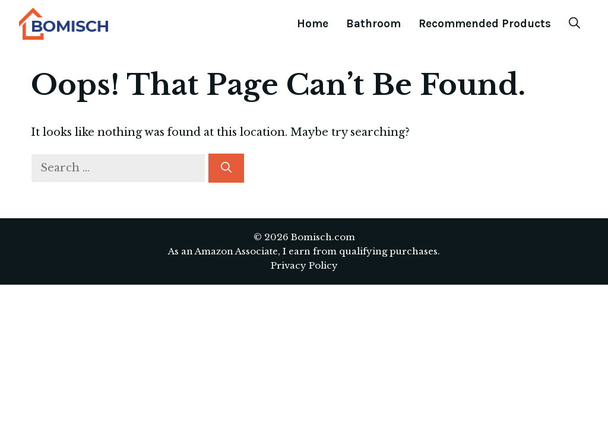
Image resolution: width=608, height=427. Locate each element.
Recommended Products (485, 23)
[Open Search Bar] (574, 24)
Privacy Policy (304, 265)
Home (312, 23)
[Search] (226, 168)
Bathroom (373, 23)
